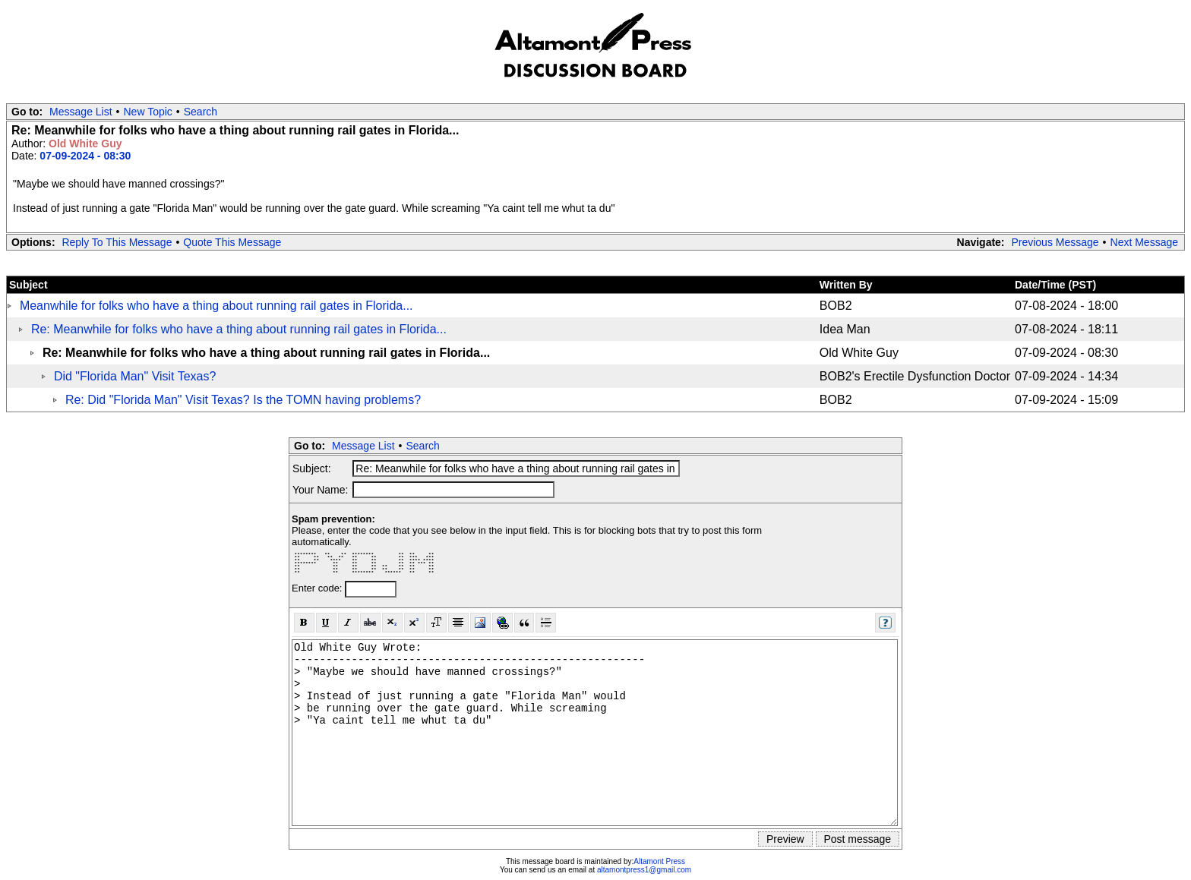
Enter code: (318, 588)
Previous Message (1054, 242)
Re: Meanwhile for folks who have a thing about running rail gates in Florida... (239, 329)
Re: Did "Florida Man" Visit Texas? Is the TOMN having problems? (243, 399)
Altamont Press (659, 861)
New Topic (148, 112)
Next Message (1144, 242)
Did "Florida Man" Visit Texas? (135, 376)
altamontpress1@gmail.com (644, 870)
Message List (80, 112)
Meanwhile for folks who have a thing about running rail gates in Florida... (216, 305)
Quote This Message (232, 242)
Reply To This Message (117, 242)
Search (200, 112)
